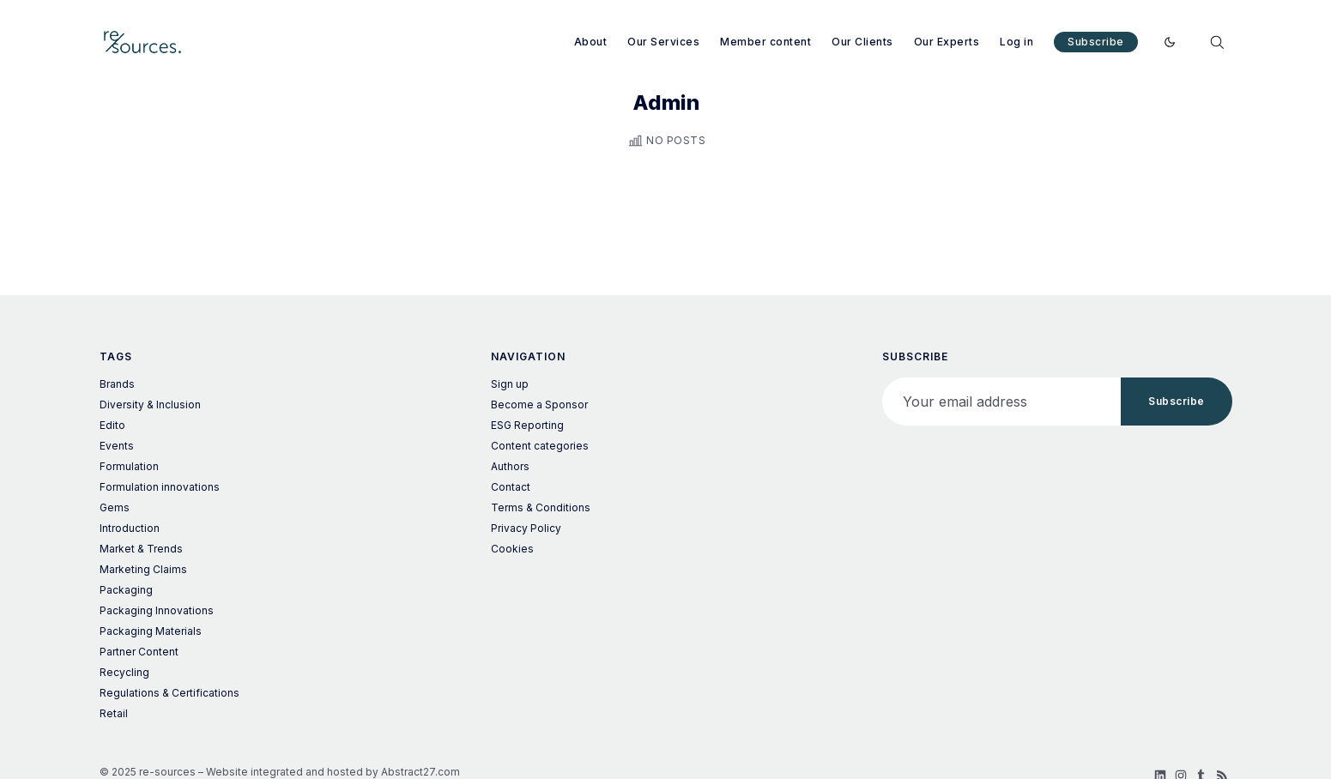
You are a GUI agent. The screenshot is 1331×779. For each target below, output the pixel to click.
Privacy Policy (526, 528)
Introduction (130, 528)
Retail (114, 713)
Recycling (124, 672)
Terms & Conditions (540, 507)
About (591, 41)
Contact (510, 486)
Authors (510, 466)
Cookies (512, 548)
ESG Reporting (527, 425)
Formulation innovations (160, 486)
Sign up (510, 383)
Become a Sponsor (539, 404)
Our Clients (862, 41)
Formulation (129, 466)
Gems (115, 507)
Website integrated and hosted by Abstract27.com (333, 771)
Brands (117, 383)
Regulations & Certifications (169, 692)
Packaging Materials (151, 631)
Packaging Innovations (157, 610)
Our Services (663, 41)
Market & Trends (141, 548)
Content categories (540, 445)
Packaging (126, 589)
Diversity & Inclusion (150, 404)
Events (117, 445)
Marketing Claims (143, 569)
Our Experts (947, 41)
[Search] (1216, 42)
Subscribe (1096, 41)
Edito (112, 425)
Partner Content (139, 651)
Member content (765, 41)
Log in (1016, 41)
